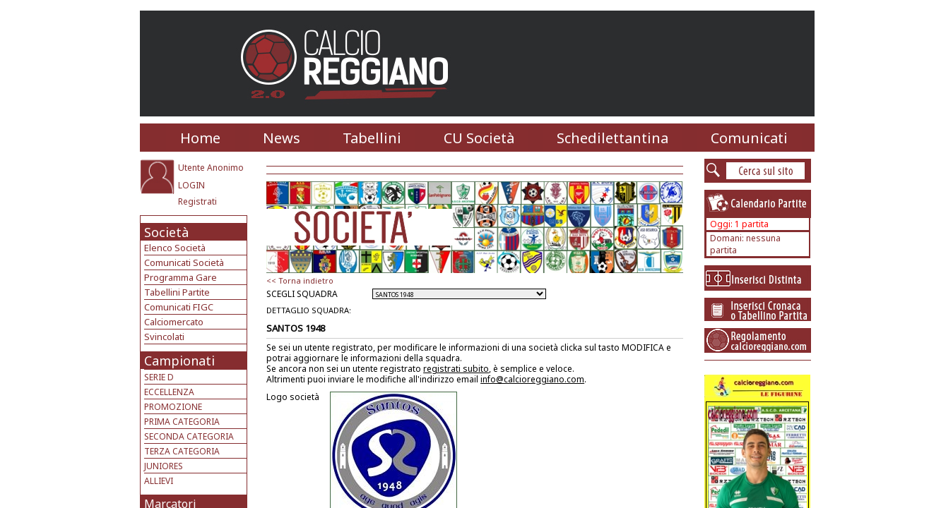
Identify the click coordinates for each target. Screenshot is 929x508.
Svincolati (164, 336)
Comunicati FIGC (178, 307)
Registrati (197, 201)
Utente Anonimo (211, 168)
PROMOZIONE (173, 407)
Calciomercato (173, 321)
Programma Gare (180, 277)
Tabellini (372, 137)
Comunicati (749, 137)
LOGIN (191, 185)
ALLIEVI (158, 481)
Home (200, 137)
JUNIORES (163, 466)
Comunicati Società (184, 262)
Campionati (179, 360)
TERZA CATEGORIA (182, 451)
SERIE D (159, 377)
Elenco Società (175, 247)
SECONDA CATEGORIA (189, 436)
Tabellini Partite (177, 292)
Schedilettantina (612, 137)
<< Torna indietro (299, 280)
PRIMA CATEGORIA (182, 422)
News (281, 137)
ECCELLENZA (169, 392)
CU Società (479, 137)
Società (166, 232)
